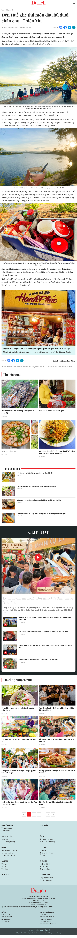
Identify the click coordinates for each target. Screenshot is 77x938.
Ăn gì (11, 10)
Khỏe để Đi (44, 870)
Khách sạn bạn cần (8, 858)
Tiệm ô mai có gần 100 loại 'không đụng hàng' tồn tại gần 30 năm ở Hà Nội (36, 349)
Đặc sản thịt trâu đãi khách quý (51, 411)
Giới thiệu (29, 933)
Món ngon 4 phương (47, 844)
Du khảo (43, 850)
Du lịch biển (7, 839)
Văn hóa (4, 867)
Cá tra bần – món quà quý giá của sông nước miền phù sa (36, 488)
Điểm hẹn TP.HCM (8, 842)
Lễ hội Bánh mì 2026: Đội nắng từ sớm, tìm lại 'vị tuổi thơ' (35, 602)
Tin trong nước (7, 830)
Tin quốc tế (6, 833)
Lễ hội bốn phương (8, 844)
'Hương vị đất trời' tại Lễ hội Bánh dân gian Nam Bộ (19, 742)
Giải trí (5, 864)
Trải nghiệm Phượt (46, 856)
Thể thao (5, 872)
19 (48, 817)
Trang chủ (5, 10)
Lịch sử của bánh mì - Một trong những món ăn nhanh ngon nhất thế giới (41, 515)
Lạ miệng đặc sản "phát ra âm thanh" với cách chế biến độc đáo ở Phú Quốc (55, 453)
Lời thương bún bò (9, 452)
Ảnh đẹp (43, 858)
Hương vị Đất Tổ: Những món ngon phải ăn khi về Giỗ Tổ (57, 774)
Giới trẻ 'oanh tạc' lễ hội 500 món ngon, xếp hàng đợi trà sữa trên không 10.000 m (45, 620)
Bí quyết (43, 864)
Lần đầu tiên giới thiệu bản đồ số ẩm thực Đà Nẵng (55, 805)
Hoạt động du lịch (46, 881)
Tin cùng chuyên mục (18, 682)
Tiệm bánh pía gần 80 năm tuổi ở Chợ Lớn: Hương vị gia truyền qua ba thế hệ (45, 648)
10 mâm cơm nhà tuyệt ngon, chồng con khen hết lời (34, 474)
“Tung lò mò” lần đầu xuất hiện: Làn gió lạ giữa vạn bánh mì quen (19, 774)
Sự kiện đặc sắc (45, 884)
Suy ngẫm (44, 827)
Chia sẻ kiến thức (46, 872)
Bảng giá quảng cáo (43, 933)
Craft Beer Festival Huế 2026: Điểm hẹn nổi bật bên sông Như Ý (56, 711)
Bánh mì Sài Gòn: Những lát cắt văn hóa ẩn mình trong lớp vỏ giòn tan (19, 805)
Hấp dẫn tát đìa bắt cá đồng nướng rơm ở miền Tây (18, 412)
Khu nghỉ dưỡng (7, 856)
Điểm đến (43, 853)
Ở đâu (4, 850)
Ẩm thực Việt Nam (46, 842)
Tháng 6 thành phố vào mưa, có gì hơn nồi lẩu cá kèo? (38, 661)
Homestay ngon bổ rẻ (9, 853)
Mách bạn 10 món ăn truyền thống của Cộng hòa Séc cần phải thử (39, 501)
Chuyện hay (45, 878)
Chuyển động (7, 827)
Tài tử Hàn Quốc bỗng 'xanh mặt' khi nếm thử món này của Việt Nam (43, 633)
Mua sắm (5, 878)
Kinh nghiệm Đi (45, 867)
